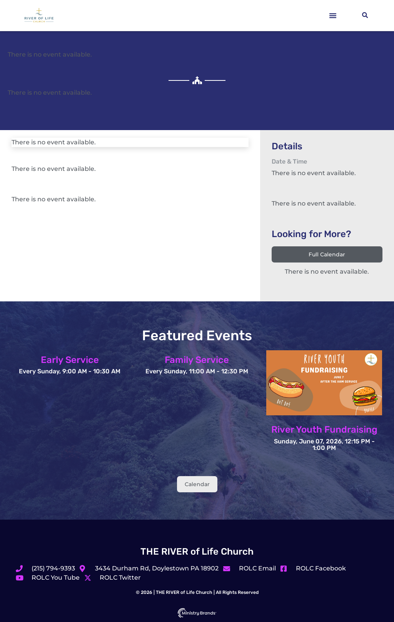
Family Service (197, 359)
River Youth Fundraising (324, 429)
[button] (333, 15)
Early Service (70, 359)
